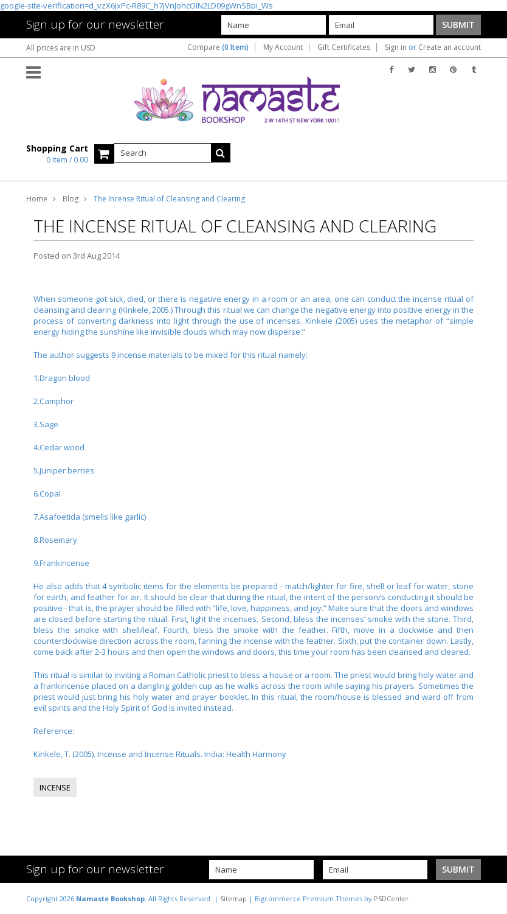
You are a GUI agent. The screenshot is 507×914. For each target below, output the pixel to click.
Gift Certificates (343, 47)
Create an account (449, 47)
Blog (70, 199)
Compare (218, 47)
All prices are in (60, 48)
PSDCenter (391, 898)
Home (36, 199)
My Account (283, 47)
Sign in (396, 47)
